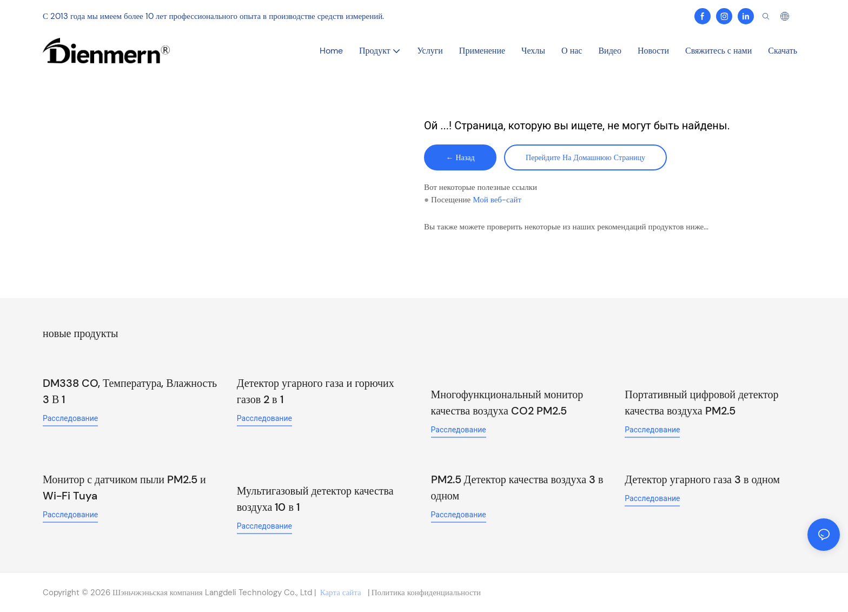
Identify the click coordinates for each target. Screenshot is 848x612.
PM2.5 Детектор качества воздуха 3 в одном (517, 487)
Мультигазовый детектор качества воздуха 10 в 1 (315, 499)
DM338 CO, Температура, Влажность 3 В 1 (130, 391)
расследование (70, 418)
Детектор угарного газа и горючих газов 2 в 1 (315, 391)
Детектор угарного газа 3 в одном (702, 479)
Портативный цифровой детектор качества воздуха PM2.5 (701, 402)
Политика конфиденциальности (425, 592)
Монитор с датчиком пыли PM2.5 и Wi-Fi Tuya (124, 487)
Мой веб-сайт (497, 199)
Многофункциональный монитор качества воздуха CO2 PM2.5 (507, 402)
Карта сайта (340, 592)
